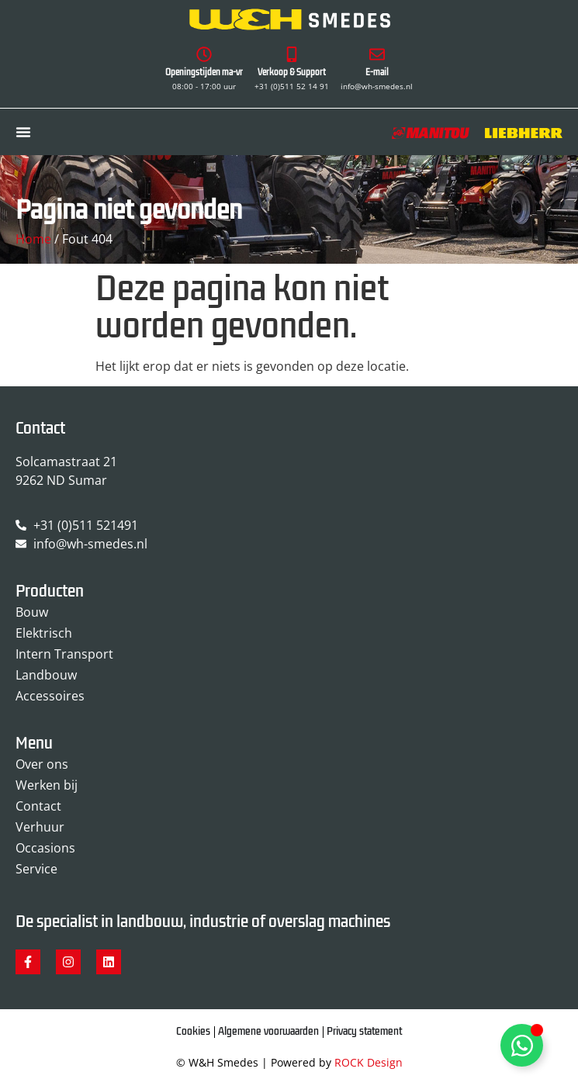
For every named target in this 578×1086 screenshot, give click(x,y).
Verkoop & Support (292, 72)
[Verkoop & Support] (291, 54)
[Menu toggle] (23, 132)
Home (33, 238)
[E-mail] (377, 54)
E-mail (377, 72)
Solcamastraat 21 (66, 461)
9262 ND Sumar (61, 480)
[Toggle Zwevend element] (521, 1045)
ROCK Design (368, 1062)
